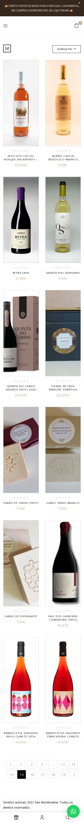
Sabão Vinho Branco (63, 502)
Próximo (74, 774)
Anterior (10, 764)
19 (64, 774)
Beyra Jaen (21, 272)
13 (73, 764)
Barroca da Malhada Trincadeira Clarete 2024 (63, 736)
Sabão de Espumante (21, 616)
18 (53, 774)
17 (43, 774)
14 (11, 774)
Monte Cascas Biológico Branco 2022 (63, 159)
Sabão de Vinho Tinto (20, 502)
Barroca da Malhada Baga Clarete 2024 (21, 734)
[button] (76, 25)
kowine (53, 802)
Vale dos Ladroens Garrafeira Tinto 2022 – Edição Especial (63, 620)
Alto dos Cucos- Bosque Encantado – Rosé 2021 (21, 159)
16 (32, 774)
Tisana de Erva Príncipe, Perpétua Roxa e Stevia (63, 389)
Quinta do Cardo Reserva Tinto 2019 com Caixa (21, 389)
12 (63, 764)
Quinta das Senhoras (63, 272)
